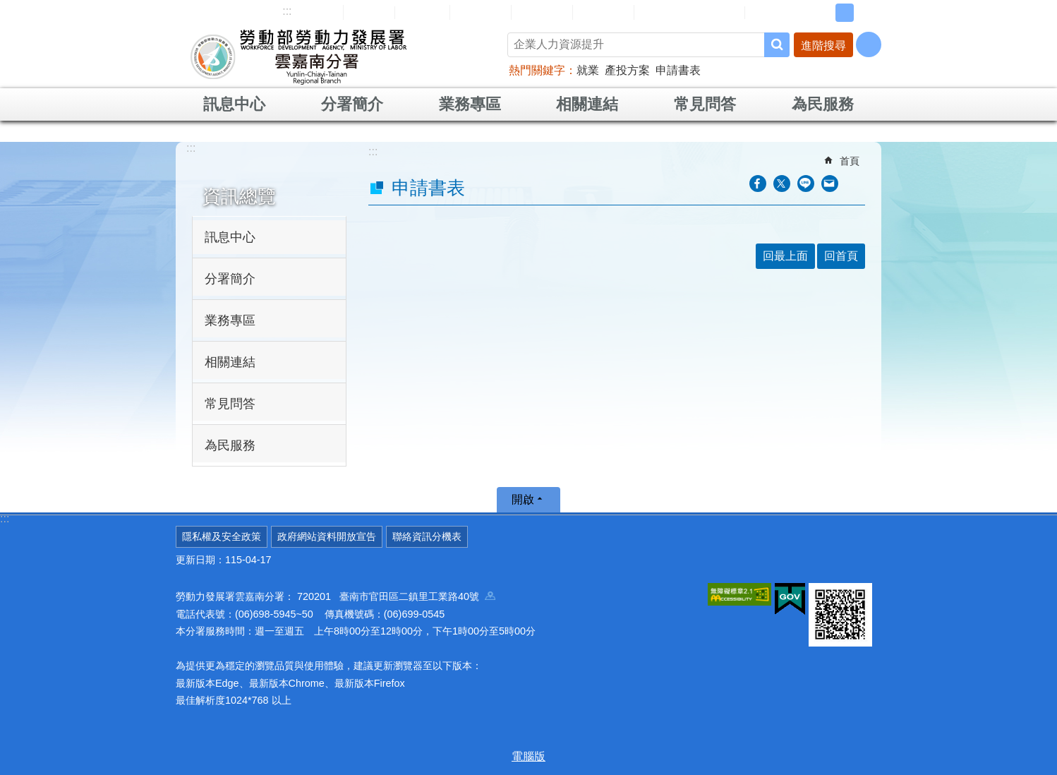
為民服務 (823, 104)
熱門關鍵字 (537, 70)
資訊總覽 (239, 196)
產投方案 (627, 70)
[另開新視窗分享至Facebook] (757, 183)
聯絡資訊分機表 (426, 536)
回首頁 (369, 12)
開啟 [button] (523, 499)
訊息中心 (234, 104)
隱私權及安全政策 (221, 536)
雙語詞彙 (603, 12)
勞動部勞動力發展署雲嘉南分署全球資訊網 (298, 56)
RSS (766, 12)
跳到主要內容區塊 (7, 7)
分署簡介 (352, 104)
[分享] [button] (868, 44)
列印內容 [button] (856, 183)
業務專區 (470, 104)
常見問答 (542, 12)
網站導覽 (312, 12)
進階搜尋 (823, 46)
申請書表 (678, 70)
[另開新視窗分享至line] (805, 183)
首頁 (849, 161)
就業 (587, 70)
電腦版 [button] (528, 756)
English (422, 12)
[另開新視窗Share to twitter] (781, 183)
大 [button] (866, 13)
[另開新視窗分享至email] (829, 183)
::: (286, 11)
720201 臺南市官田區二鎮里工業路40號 (396, 596)
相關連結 (587, 104)
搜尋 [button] (777, 44)
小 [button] (823, 13)
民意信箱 (480, 12)
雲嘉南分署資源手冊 (689, 12)
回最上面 (785, 256)
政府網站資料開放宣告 (326, 536)
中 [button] (844, 13)
